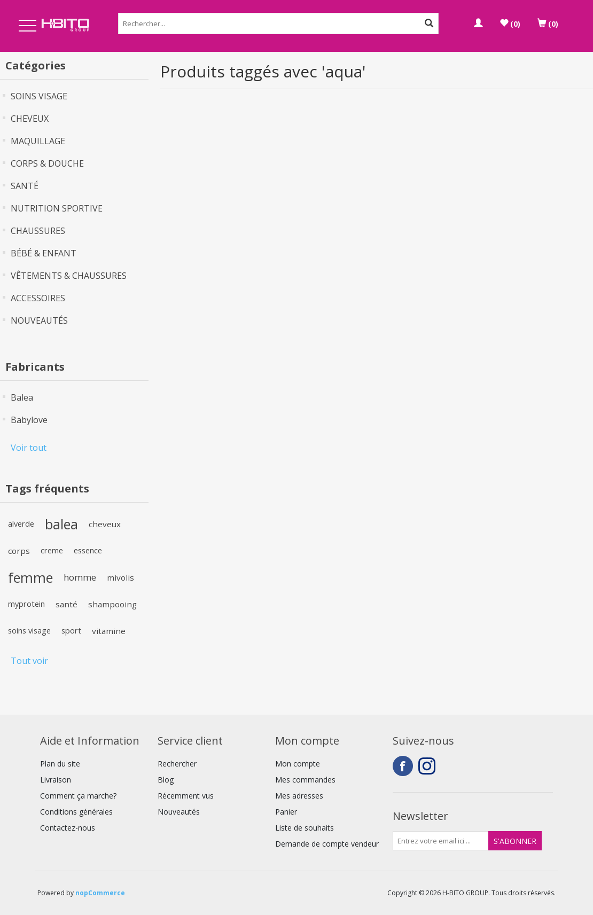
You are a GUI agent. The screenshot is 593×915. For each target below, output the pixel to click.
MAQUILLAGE (38, 141)
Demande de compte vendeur (327, 844)
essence (88, 550)
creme (52, 550)
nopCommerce (100, 892)
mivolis (120, 577)
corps (19, 550)
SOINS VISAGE (39, 96)
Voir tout (28, 447)
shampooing (112, 604)
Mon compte (297, 763)
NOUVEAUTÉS (39, 320)
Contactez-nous (67, 828)
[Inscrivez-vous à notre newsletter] (441, 840)
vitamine (109, 630)
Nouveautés (179, 812)
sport (71, 630)
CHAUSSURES (38, 231)
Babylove (29, 420)
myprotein (26, 604)
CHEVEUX (30, 118)
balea (61, 524)
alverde (21, 524)
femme (30, 577)
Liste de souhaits (304, 828)
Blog (166, 780)
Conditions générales (76, 812)
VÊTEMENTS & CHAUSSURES (69, 275)
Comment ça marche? (78, 796)
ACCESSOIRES (38, 298)
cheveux (105, 524)
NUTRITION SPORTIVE (57, 208)
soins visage (29, 630)
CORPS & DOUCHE (47, 163)
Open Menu (28, 26)
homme (80, 577)
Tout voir (29, 661)
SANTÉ (24, 186)
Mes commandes (305, 780)
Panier (286, 812)
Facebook (403, 766)
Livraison (55, 780)
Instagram (428, 766)
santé (66, 604)
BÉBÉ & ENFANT (43, 253)
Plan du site (60, 763)
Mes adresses (299, 796)
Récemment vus (186, 796)
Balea (22, 397)
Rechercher (177, 763)
